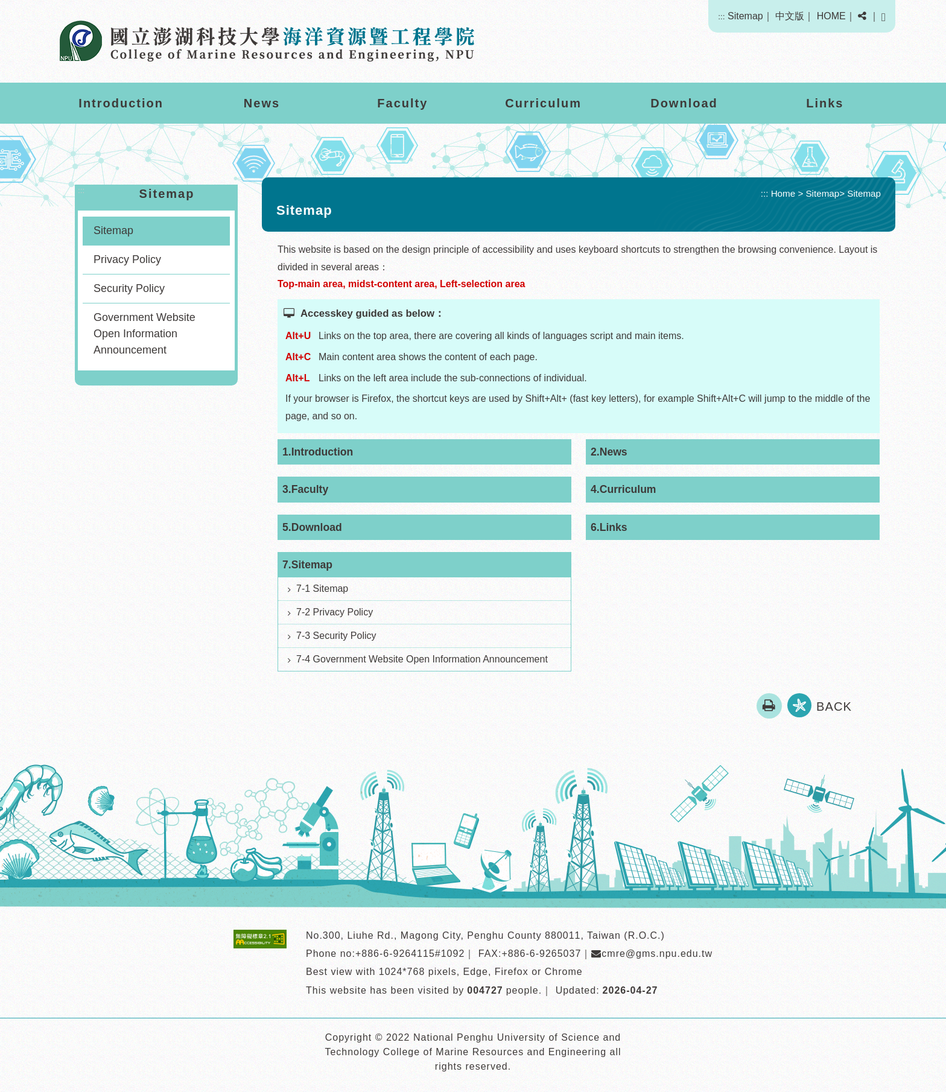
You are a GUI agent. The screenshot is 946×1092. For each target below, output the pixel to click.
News (262, 103)
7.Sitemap (307, 565)
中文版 (789, 16)
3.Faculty (305, 489)
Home (783, 193)
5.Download (312, 527)
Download (684, 103)
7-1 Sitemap (322, 588)
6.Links (609, 527)
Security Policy (129, 288)
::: (721, 16)
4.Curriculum (623, 489)
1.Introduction (317, 452)
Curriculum (543, 103)
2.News (609, 452)
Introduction (120, 103)
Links (824, 103)
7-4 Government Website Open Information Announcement (422, 659)
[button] (862, 16)
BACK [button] (834, 706)
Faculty (402, 103)
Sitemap (745, 16)
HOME (831, 16)
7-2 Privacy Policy (334, 612)
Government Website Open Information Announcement (144, 333)
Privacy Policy (127, 259)
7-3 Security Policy (336, 635)
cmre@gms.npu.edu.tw (652, 953)
